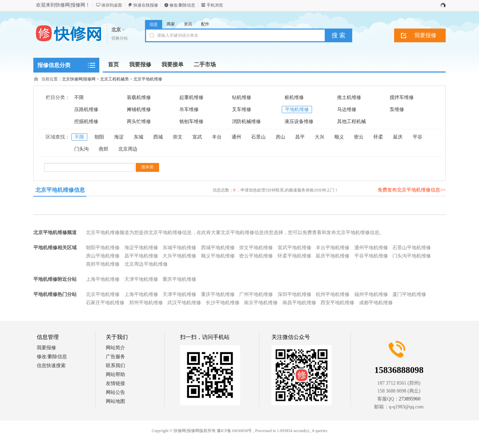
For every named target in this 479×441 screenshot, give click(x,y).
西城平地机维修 (218, 247)
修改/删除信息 (182, 5)
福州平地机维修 (371, 294)
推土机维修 (349, 97)
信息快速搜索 (51, 365)
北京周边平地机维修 (146, 264)
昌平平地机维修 (141, 255)
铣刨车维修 (191, 121)
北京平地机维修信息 (60, 190)
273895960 (410, 398)
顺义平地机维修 (218, 255)
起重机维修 (191, 97)
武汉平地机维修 (184, 302)
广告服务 (115, 356)
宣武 (197, 137)
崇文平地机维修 (256, 247)
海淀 (119, 137)
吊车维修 (189, 109)
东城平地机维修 (179, 247)
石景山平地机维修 (411, 247)
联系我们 (115, 365)
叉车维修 (241, 109)
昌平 (300, 137)
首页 (113, 64)
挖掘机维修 (86, 121)
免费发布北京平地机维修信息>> (412, 189)
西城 (158, 137)
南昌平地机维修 (299, 302)
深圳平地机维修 (294, 294)
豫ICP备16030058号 (234, 430)
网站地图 (115, 401)
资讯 (188, 24)
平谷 (417, 137)
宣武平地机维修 (294, 247)
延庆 (398, 137)
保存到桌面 (111, 5)
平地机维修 (297, 109)
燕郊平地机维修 (103, 264)
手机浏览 (215, 5)
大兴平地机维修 (179, 255)
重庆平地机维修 (179, 279)
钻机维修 (241, 97)
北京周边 (127, 149)
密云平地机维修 (256, 255)
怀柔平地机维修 (294, 255)
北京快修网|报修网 (79, 79)
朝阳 (99, 137)
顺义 (339, 137)
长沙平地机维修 (223, 302)
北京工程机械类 (114, 79)
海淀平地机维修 (141, 247)
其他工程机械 (351, 121)
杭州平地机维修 (332, 294)
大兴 (319, 137)
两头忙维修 (139, 121)
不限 (79, 97)
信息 (153, 24)
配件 (205, 24)
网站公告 (115, 392)
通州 (236, 137)
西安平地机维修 (337, 302)
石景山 (258, 137)
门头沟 (81, 149)
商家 (171, 24)
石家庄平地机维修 (105, 302)
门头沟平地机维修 (411, 255)
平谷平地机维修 (371, 255)
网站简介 (115, 347)
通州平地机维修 (371, 247)
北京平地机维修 (147, 79)
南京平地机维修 (261, 302)
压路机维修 (86, 109)
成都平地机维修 (376, 302)
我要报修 (425, 35)
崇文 (177, 137)
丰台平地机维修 (332, 247)
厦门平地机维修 (409, 294)
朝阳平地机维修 (103, 247)
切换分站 (119, 38)
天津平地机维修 (141, 279)
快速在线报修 (145, 5)
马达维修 (346, 109)
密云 (359, 137)
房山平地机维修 (103, 255)
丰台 (217, 137)
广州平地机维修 (256, 294)
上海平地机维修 (103, 279)
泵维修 (397, 109)
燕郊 (103, 149)
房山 (280, 137)
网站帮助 (115, 374)
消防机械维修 (246, 121)
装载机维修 (139, 97)
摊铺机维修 (139, 109)
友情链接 (115, 383)
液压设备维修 (299, 121)
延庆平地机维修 (332, 255)
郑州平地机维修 (146, 302)
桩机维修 (294, 97)
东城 (138, 137)
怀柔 (378, 137)
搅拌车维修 (402, 97)
